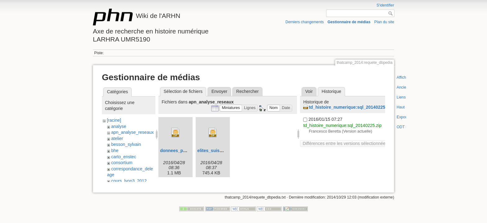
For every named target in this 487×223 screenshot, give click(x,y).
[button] (231, 108)
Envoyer (219, 91)
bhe (114, 150)
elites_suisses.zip (215, 150)
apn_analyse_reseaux (132, 132)
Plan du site (384, 22)
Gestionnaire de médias (349, 22)
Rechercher (247, 91)
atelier (117, 138)
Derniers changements (304, 22)
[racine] (114, 120)
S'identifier (385, 5)
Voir (309, 91)
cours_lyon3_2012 (129, 180)
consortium (121, 162)
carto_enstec (123, 156)
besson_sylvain (126, 144)
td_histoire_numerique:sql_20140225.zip (350, 107)
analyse (118, 126)
